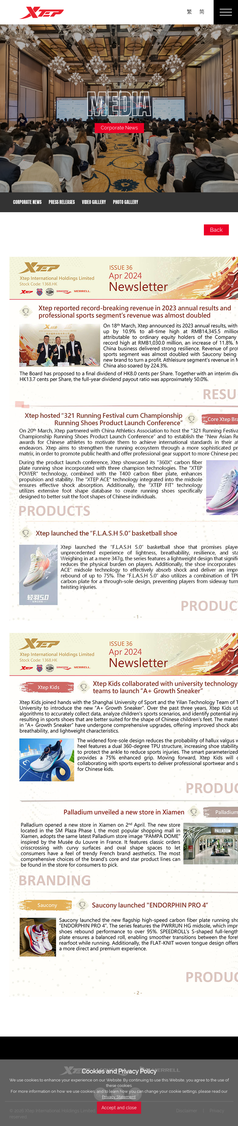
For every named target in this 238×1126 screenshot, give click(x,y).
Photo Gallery (125, 202)
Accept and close (119, 1107)
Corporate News (27, 202)
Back (216, 230)
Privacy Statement (119, 1097)
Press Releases (62, 202)
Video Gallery (94, 202)
